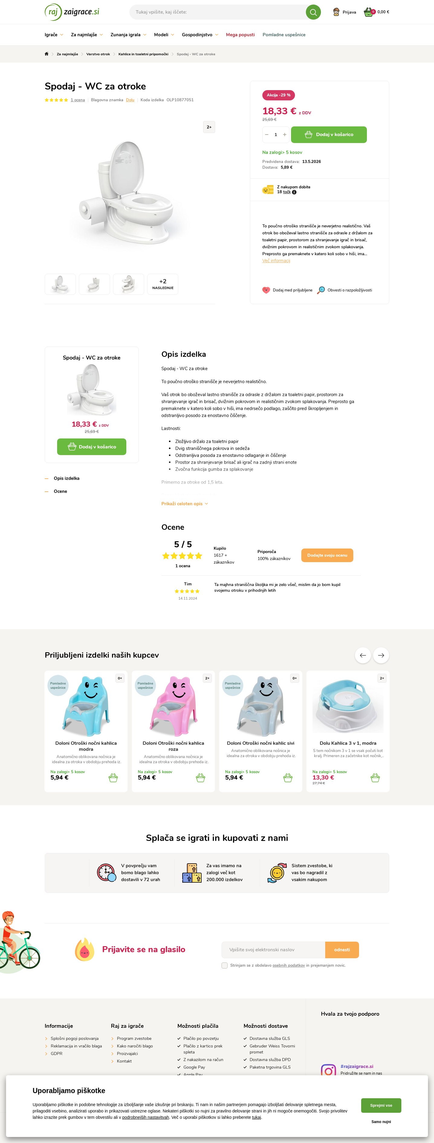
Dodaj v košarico (329, 134)
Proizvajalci (127, 1054)
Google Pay (194, 1067)
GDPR (57, 1054)
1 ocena (78, 100)
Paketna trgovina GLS (270, 1067)
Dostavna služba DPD (270, 1060)
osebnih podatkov (289, 965)
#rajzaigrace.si (357, 1067)
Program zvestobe (134, 1038)
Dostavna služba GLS (270, 1038)
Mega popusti (240, 35)
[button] (285, 134)
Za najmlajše (87, 35)
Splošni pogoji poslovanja (75, 1038)
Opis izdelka (66, 478)
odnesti (342, 950)
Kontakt (124, 1061)
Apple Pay (192, 1075)
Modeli (164, 35)
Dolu (130, 100)
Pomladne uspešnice (284, 35)
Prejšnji (363, 655)
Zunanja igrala (128, 35)
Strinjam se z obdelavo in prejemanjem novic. (287, 965)
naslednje (381, 655)
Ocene (60, 491)
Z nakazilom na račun (203, 1060)
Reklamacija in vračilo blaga (76, 1046)
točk (287, 192)
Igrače (54, 35)
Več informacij (276, 261)
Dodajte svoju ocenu (327, 555)
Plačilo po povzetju (201, 1038)
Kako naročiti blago (135, 1046)
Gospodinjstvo (200, 35)
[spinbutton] (276, 135)
